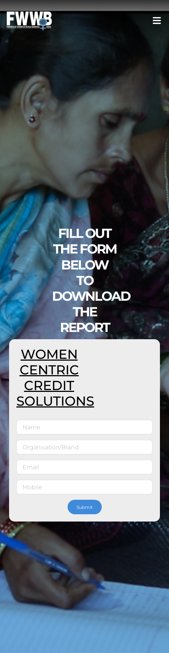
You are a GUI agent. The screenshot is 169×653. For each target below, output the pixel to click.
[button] (157, 21)
